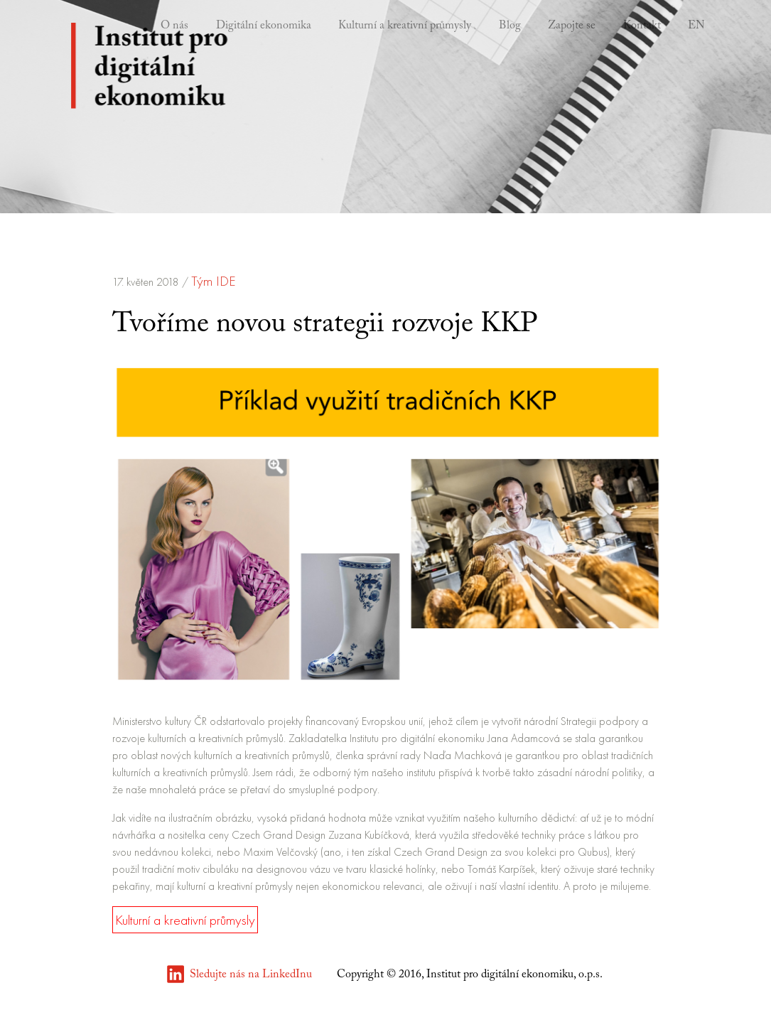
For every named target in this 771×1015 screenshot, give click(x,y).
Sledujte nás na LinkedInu (251, 974)
